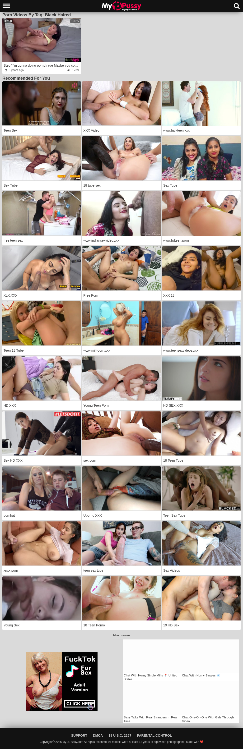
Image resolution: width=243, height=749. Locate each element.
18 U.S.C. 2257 (119, 735)
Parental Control (154, 735)
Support (79, 735)
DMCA (98, 735)
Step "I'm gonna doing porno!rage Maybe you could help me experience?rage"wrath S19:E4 (42, 65)
